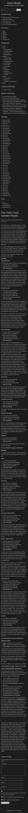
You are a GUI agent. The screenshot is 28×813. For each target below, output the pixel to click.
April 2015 (5, 150)
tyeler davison (22, 748)
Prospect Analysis (8, 51)
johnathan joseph (17, 737)
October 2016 (6, 131)
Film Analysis (7, 78)
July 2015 (5, 147)
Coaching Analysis (8, 61)
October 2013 (6, 180)
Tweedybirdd (6, 39)
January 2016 (6, 138)
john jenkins (10, 737)
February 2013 (6, 193)
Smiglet (4, 37)
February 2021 (6, 120)
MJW (4, 36)
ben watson (7, 726)
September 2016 (7, 133)
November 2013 (7, 178)
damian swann (10, 731)
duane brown (22, 732)
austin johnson (19, 724)
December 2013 (7, 177)
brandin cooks (10, 727)
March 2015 (6, 152)
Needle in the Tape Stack (10, 81)
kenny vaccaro (16, 741)
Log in (4, 202)
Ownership (6, 66)
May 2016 (5, 135)
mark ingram (8, 744)
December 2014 (7, 157)
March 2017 (6, 125)
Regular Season (8, 73)
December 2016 (7, 130)
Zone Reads (14, 3)
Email (3, 782)
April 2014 (5, 170)
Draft (4, 48)
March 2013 (6, 192)
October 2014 (6, 160)
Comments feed (7, 205)
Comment (4, 763)
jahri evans (15, 736)
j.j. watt (19, 734)
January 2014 (6, 175)
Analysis (5, 56)
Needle (4, 32)
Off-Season (7, 69)
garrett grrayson (5, 734)
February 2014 (6, 173)
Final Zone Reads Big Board (10, 24)
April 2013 (5, 190)
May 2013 (5, 188)
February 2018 (6, 121)
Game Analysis (8, 58)
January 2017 (6, 128)
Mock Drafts (7, 53)
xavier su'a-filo (20, 749)
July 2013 (5, 185)
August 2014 (6, 163)
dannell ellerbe (18, 731)
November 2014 (7, 158)
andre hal (6, 724)
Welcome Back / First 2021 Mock (11, 17)
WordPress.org (6, 207)
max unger (14, 744)
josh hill (24, 737)
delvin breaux (9, 732)
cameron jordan (16, 729)
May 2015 (5, 148)
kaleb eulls (18, 739)
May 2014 (5, 168)
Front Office (7, 64)
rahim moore (13, 746)
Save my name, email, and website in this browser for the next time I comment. (13, 793)
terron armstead (5, 748)
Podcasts (6, 79)
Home (4, 46)
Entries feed (6, 203)
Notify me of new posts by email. (11, 800)
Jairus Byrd (21, 736)
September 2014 (7, 162)
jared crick (3, 737)
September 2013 (7, 182)
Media (4, 76)
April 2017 (5, 123)
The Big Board (7, 49)
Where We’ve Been (7, 19)
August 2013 (6, 183)
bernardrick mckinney (16, 726)
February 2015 (6, 153)
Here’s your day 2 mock (8, 21)
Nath (4, 31)
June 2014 (5, 167)
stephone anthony (21, 746)
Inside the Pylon (7, 89)
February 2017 (6, 126)
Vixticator (5, 34)
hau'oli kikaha (13, 734)
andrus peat (12, 724)
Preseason (6, 71)
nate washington (5, 746)
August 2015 (6, 145)
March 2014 (6, 172)
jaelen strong (9, 736)
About (4, 83)
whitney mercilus (5, 749)
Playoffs (6, 74)
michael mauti (21, 744)
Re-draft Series (8, 54)
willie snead (13, 749)
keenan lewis (8, 741)
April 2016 (5, 136)
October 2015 (6, 142)
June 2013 (5, 187)
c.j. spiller (9, 729)
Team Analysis (7, 63)
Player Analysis (8, 59)
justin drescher (4, 739)
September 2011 (7, 195)
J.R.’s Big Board (7, 22)
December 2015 (7, 140)
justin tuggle (12, 739)
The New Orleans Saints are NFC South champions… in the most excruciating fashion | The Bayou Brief (14, 111)
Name (3, 777)
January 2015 (6, 155)
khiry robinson (9, 743)
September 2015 (7, 143)
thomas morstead (14, 748)
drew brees (15, 732)
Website (3, 786)
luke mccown (16, 743)
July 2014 (5, 165)
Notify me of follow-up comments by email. (13, 797)
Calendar (5, 68)
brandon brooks (18, 727)
